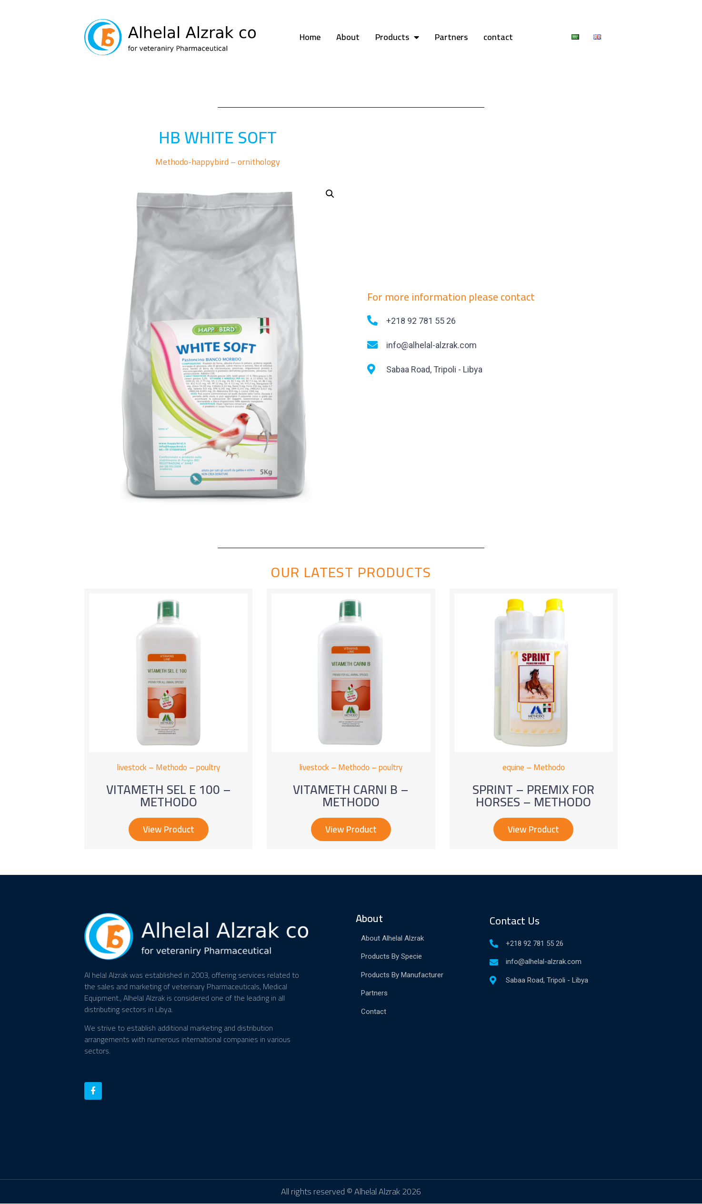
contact (498, 37)
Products (397, 37)
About (348, 37)
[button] (168, 830)
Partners (451, 37)
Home (310, 37)
